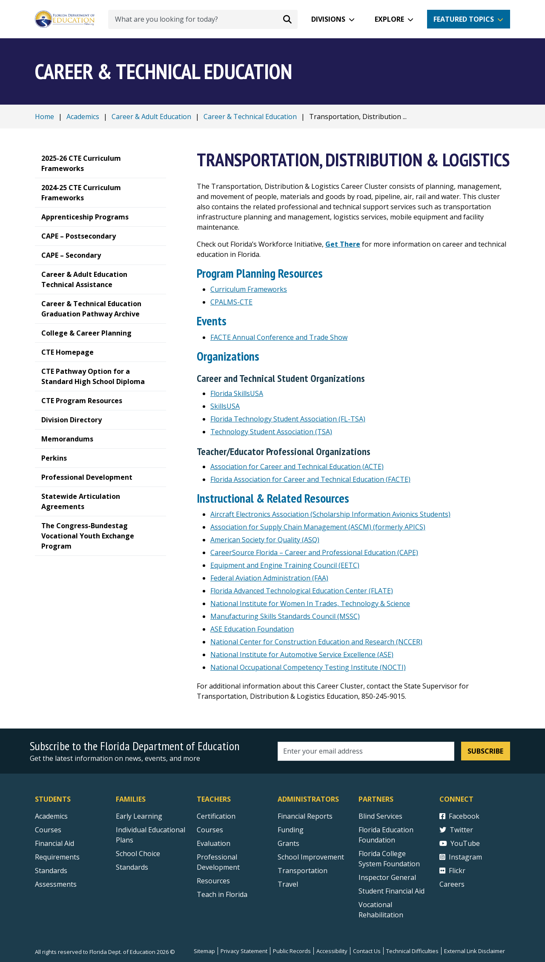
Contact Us (367, 951)
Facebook (459, 816)
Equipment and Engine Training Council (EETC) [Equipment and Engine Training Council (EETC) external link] (284, 565)
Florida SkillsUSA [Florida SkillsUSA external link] (236, 393)
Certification (216, 816)
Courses (48, 829)
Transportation (302, 870)
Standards (132, 867)
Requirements (57, 857)
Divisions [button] (328, 19)
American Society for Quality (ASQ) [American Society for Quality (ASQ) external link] (264, 539)
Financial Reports (305, 816)
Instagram (460, 857)
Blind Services (380, 816)
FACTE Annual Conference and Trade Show (278, 337)
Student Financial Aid (392, 891)
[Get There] (342, 244)
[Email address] (366, 751)
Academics (82, 116)
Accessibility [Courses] (331, 951)
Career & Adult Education (151, 116)
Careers (452, 884)
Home (44, 116)
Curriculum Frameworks (248, 289)
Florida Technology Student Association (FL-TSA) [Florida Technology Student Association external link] (287, 419)
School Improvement (311, 857)
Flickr (452, 870)
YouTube (459, 843)
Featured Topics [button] (463, 19)
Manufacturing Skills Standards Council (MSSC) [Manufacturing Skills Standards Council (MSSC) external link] (285, 616)
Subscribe (485, 751)
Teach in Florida (222, 894)
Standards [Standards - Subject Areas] (51, 870)
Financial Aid (54, 843)
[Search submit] (287, 19)
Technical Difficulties (412, 951)
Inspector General (387, 877)
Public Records (292, 951)
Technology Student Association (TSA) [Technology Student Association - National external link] (271, 431)
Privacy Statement (244, 951)
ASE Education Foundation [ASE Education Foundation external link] (252, 629)
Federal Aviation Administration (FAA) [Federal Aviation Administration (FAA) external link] (269, 578)
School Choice (138, 853)
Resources (213, 880)
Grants (288, 843)
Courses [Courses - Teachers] (210, 829)
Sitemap (204, 951)
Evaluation (213, 843)
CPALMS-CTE (231, 302)
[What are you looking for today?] (203, 19)
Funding (291, 829)
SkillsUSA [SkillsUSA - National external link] (225, 406)
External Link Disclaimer (474, 951)
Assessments (56, 884)
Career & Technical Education (250, 116)
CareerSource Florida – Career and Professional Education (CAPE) (314, 552)
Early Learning (139, 816)
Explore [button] (389, 19)
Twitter (456, 829)
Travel (288, 884)
